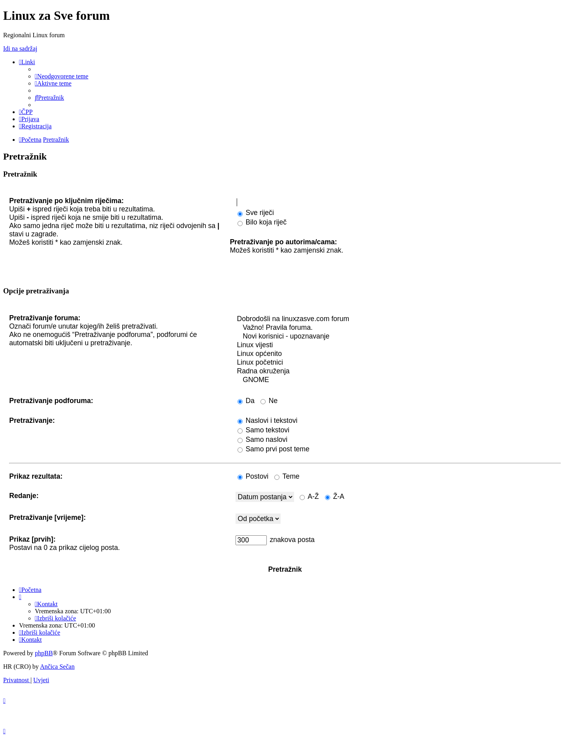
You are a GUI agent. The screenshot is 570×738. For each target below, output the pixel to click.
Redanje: (23, 496)
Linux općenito (398, 354)
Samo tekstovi (263, 430)
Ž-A (334, 496)
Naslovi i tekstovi (268, 420)
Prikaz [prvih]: (32, 539)
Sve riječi (256, 213)
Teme (287, 476)
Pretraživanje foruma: (44, 318)
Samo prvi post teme (274, 449)
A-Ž (309, 496)
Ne (268, 401)
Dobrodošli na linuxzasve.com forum (398, 319)
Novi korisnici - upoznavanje (398, 336)
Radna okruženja (398, 371)
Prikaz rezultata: (36, 476)
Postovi (253, 476)
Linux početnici (398, 362)
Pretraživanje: (32, 420)
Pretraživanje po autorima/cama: (283, 242)
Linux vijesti (398, 345)
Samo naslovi (263, 439)
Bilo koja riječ (262, 222)
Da (246, 401)
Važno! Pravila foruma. (398, 327)
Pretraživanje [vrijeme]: (47, 517)
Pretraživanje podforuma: (51, 401)
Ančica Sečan (57, 666)
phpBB (44, 653)
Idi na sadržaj (20, 48)
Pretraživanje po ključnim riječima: (66, 201)
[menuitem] (61, 76)
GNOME (398, 380)
